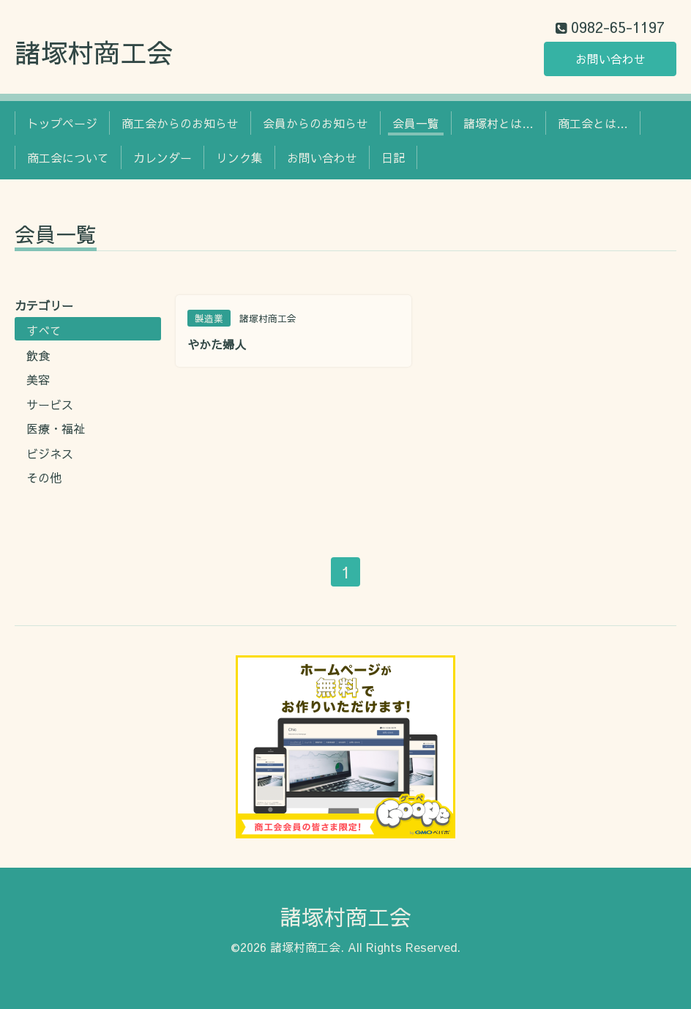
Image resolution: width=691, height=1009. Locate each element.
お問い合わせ (610, 59)
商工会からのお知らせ (180, 123)
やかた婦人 (216, 344)
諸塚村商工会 (94, 52)
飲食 (38, 355)
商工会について (68, 157)
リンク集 (239, 157)
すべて (43, 330)
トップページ (62, 123)
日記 (393, 157)
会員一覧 (415, 123)
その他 (43, 477)
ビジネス (49, 453)
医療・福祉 (55, 428)
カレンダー (162, 157)
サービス (49, 404)
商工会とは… (593, 123)
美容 (38, 379)
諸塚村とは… (498, 123)
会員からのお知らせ (315, 123)
